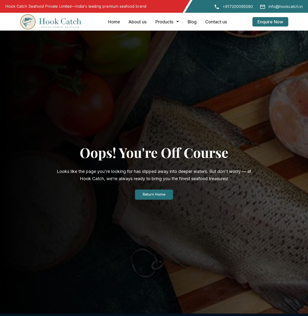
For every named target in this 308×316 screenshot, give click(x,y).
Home (114, 21)
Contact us (216, 21)
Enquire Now (270, 21)
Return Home (154, 194)
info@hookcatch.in (286, 6)
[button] (178, 22)
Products (164, 21)
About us (137, 21)
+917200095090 (238, 6)
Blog (192, 21)
